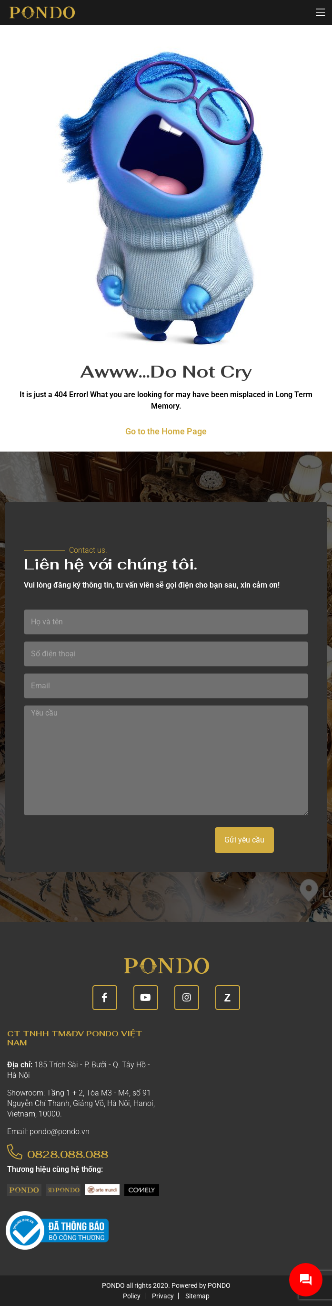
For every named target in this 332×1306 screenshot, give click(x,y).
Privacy (163, 1296)
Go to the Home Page (166, 431)
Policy (132, 1296)
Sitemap (197, 1296)
